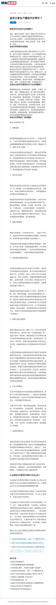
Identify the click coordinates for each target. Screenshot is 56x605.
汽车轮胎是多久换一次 (19, 580)
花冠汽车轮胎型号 (17, 562)
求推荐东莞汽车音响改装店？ (21, 589)
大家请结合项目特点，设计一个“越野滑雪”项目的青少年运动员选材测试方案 (28, 571)
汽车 (12, 551)
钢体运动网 (25, 602)
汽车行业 (19, 551)
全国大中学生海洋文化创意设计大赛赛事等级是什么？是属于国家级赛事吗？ (28, 583)
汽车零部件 (28, 551)
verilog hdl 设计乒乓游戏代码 (21, 586)
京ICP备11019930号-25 (41, 602)
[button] (45, 3)
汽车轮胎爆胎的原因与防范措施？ (23, 565)
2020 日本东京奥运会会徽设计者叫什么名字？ (28, 543)
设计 (41, 551)
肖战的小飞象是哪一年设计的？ (22, 577)
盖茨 (35, 551)
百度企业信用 (18, 530)
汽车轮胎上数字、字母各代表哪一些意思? (26, 568)
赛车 (25, 13)
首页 (19, 13)
